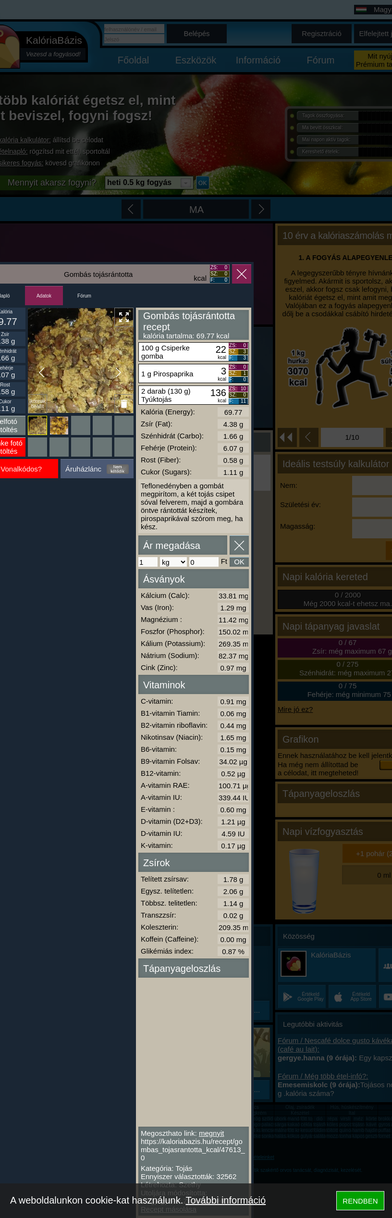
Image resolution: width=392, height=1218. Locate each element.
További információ (225, 1200)
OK (239, 562)
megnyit (211, 1133)
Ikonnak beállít (37, 403)
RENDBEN (360, 1201)
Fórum (84, 295)
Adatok (44, 295)
